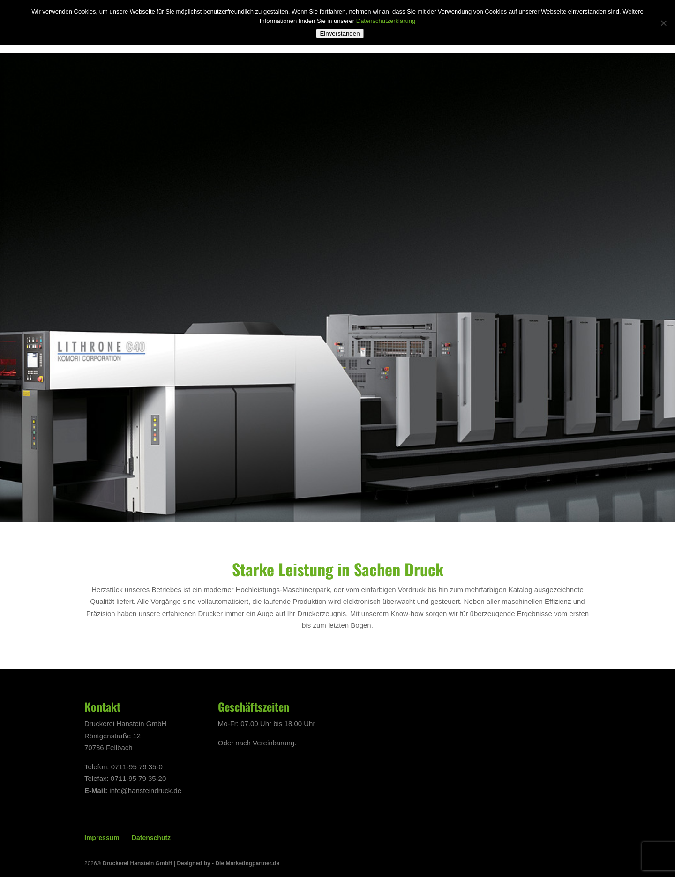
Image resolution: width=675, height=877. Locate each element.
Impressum (102, 837)
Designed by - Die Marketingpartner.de (228, 863)
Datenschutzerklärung (385, 20)
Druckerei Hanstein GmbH (137, 863)
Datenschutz (151, 837)
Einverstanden (340, 33)
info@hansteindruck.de (145, 791)
